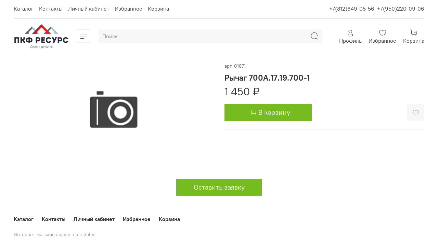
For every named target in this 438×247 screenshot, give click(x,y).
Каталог (24, 8)
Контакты (51, 8)
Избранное (128, 8)
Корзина (158, 8)
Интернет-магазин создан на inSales (54, 234)
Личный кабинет (88, 8)
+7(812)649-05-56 (351, 8)
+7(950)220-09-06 (400, 8)
